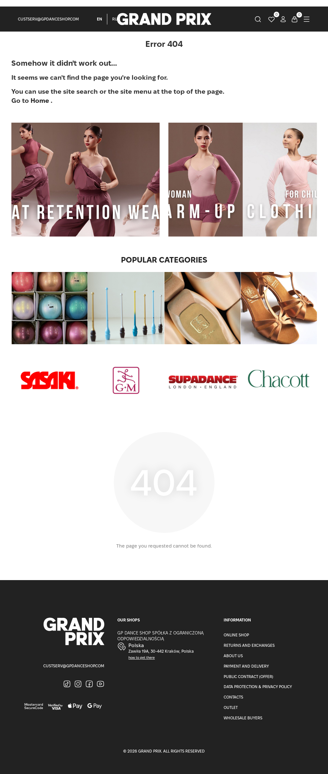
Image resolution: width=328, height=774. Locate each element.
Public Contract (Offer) (248, 676)
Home (41, 100)
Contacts (233, 697)
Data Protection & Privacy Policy (258, 687)
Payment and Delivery (246, 666)
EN (99, 19)
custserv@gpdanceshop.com (48, 19)
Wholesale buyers (243, 718)
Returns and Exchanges (249, 645)
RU (115, 19)
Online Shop (236, 635)
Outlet (231, 707)
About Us (233, 656)
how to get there (141, 657)
